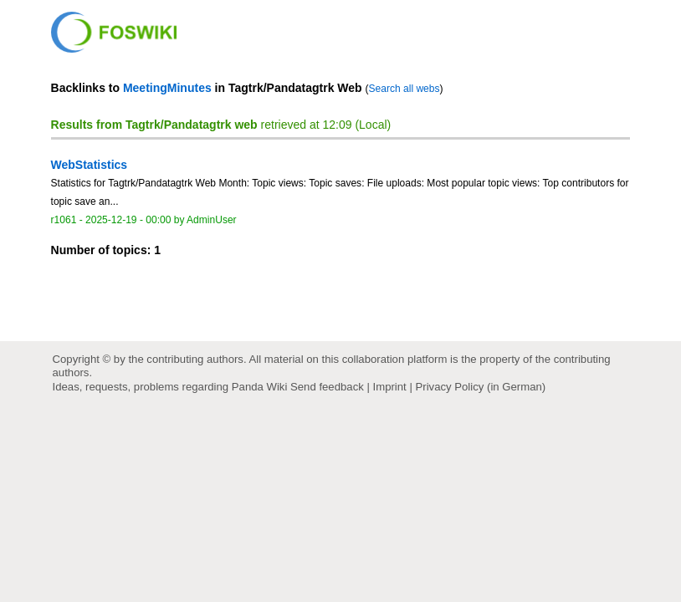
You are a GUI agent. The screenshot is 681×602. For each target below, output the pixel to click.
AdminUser (212, 220)
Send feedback (327, 386)
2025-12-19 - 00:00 (128, 220)
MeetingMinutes (167, 87)
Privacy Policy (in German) (480, 386)
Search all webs (404, 88)
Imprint (390, 386)
